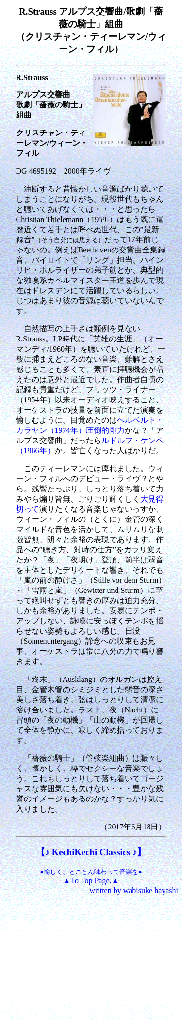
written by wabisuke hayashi (133, 891)
